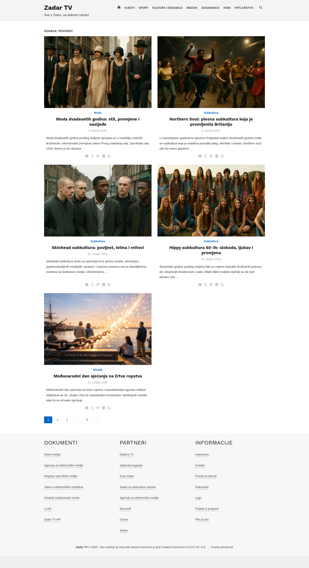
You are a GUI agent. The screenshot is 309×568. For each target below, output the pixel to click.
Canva (121, 531)
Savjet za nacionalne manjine (135, 499)
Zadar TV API (43, 531)
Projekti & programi (210, 521)
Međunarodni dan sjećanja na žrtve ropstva (93, 388)
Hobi (235, 7)
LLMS (39, 521)
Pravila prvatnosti (208, 488)
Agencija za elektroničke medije (54, 477)
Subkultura (215, 118)
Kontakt (203, 477)
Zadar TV (49, 7)
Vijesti (138, 7)
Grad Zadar (124, 488)
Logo (201, 510)
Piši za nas (205, 531)
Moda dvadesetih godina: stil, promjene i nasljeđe (93, 124)
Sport (152, 7)
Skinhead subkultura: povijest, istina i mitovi (93, 259)
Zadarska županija (128, 477)
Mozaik (200, 7)
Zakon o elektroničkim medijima (54, 499)
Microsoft (122, 521)
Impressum (205, 466)
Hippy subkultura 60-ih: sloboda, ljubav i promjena (215, 259)
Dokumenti (204, 499)
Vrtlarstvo (252, 7)
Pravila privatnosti (222, 559)
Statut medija (43, 466)
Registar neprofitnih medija (52, 488)
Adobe (121, 542)
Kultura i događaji (176, 7)
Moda (93, 118)
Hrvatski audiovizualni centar (53, 510)
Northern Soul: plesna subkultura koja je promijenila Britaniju (215, 127)
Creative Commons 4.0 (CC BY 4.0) (183, 559)
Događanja (219, 7)
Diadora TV (124, 466)
